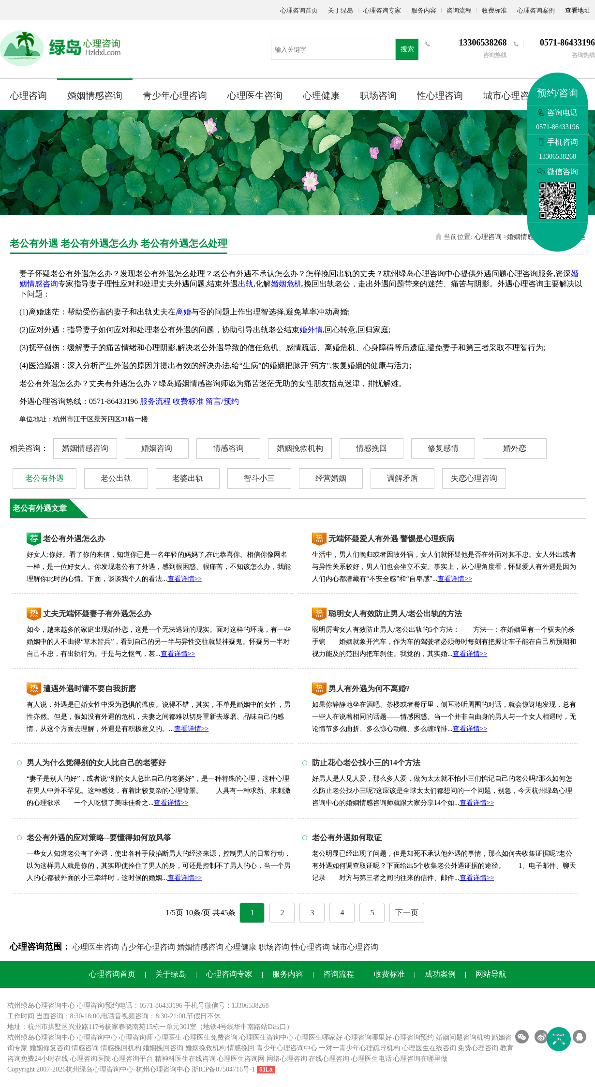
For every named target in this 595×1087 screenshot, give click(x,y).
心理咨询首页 (299, 10)
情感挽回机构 (121, 1048)
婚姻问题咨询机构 (463, 1037)
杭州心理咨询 (156, 1069)
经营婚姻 (330, 478)
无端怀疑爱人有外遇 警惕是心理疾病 (391, 539)
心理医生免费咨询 (210, 1037)
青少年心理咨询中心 (286, 1048)
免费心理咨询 (478, 1048)
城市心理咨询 (510, 95)
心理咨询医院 (90, 1058)
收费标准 (494, 10)
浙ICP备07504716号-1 (223, 1069)
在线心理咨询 (329, 1058)
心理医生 (168, 1037)
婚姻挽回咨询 (163, 1048)
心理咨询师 (136, 1037)
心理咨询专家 (382, 10)
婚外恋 (514, 448)
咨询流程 (459, 10)
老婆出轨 (187, 478)
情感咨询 (228, 448)
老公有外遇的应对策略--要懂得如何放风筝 (99, 838)
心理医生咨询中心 (266, 1037)
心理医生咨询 (255, 95)
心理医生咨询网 (241, 1058)
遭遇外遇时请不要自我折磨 (89, 689)
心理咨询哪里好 (368, 1037)
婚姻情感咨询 (94, 95)
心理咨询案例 (536, 10)
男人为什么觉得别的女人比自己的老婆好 (96, 763)
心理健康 (321, 95)
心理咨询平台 (132, 1058)
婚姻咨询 (156, 448)
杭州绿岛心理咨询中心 (41, 1037)
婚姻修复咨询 (50, 1048)
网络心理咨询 (287, 1058)
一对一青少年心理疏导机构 (359, 1048)
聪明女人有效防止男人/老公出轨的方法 (395, 614)
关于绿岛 (340, 10)
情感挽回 (371, 448)
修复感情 (443, 448)
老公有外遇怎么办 (74, 539)
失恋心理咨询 (474, 478)
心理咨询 (28, 95)
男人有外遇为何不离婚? (369, 689)
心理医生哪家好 (318, 1037)
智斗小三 (259, 478)
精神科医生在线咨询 (185, 1058)
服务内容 (423, 10)
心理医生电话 (371, 1058)
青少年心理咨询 (175, 95)
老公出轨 (116, 478)
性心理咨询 (440, 95)
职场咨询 (378, 95)
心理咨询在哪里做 (420, 1058)
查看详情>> (184, 578)
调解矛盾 (402, 478)
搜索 (407, 49)
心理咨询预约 (413, 1037)
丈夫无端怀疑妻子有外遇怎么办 (97, 614)
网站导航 (491, 974)
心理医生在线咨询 (429, 1048)
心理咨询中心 (97, 1037)
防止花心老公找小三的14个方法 (366, 763)
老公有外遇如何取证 (347, 838)
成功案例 (440, 974)
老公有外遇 (44, 478)
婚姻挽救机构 (300, 448)
